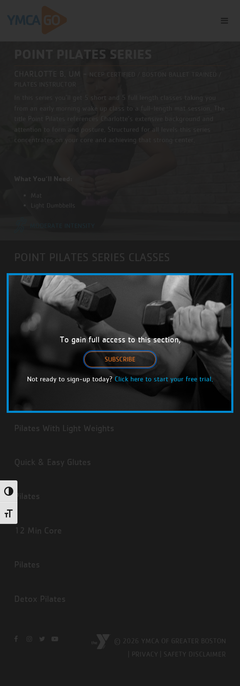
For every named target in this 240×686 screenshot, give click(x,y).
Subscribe (120, 359)
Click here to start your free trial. (164, 379)
